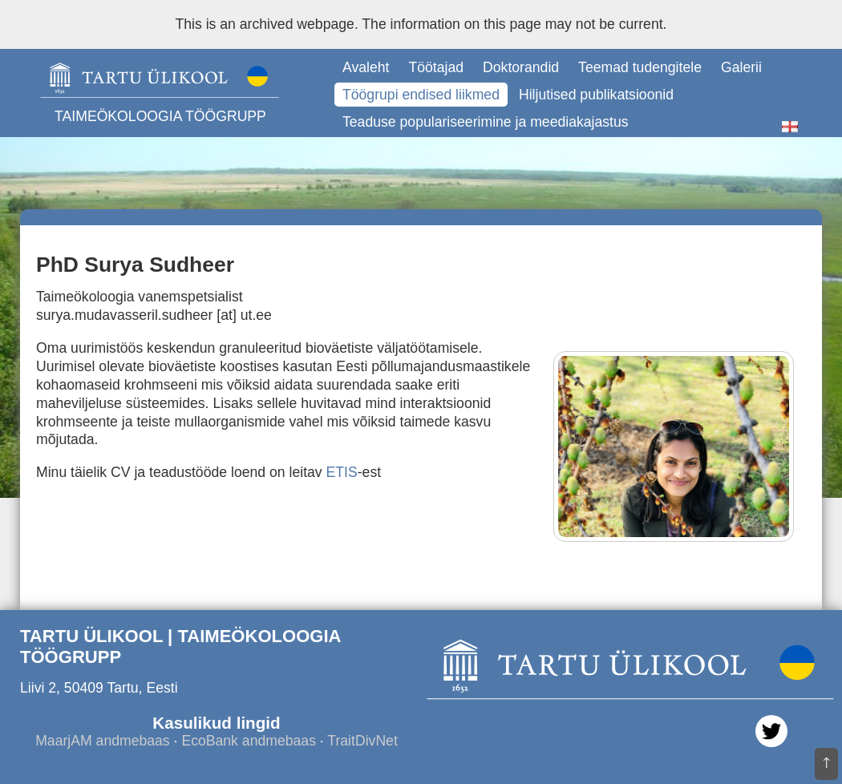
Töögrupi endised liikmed (421, 95)
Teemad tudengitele (640, 67)
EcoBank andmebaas (248, 741)
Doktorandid (521, 67)
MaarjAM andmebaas (102, 741)
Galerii (741, 67)
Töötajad (436, 67)
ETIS (342, 472)
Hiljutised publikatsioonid (596, 95)
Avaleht (365, 67)
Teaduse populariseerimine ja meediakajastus (485, 122)
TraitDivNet (362, 741)
